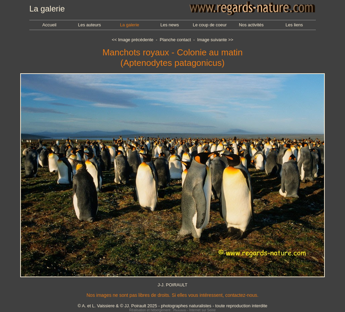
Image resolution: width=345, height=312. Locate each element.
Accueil (49, 24)
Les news (169, 24)
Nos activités (251, 24)
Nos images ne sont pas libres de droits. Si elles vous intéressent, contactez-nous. (172, 295)
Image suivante (212, 39)
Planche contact (175, 39)
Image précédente (135, 39)
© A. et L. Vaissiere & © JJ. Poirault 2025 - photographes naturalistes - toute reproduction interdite (172, 305)
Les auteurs (89, 24)
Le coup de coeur (209, 24)
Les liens (294, 24)
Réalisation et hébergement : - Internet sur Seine (172, 310)
